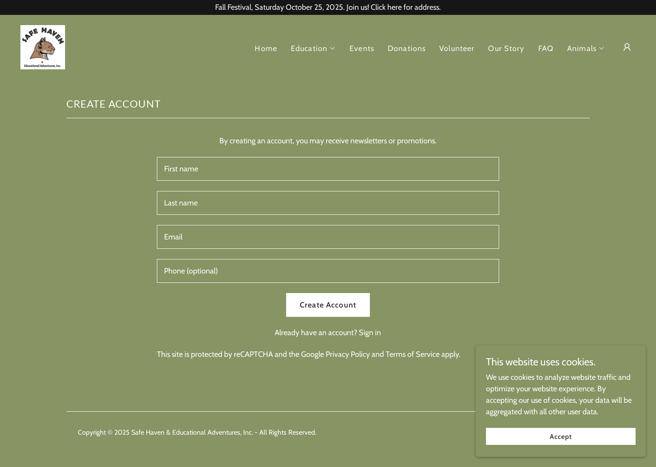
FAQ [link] (546, 48)
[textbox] (328, 169)
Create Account (328, 305)
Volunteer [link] (456, 48)
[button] (313, 48)
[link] (42, 46)
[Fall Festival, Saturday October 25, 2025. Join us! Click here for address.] (328, 7)
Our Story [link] (506, 48)
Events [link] (361, 48)
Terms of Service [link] (413, 354)
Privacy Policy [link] (348, 354)
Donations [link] (407, 48)
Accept (561, 443)
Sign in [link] (370, 332)
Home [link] (266, 48)
